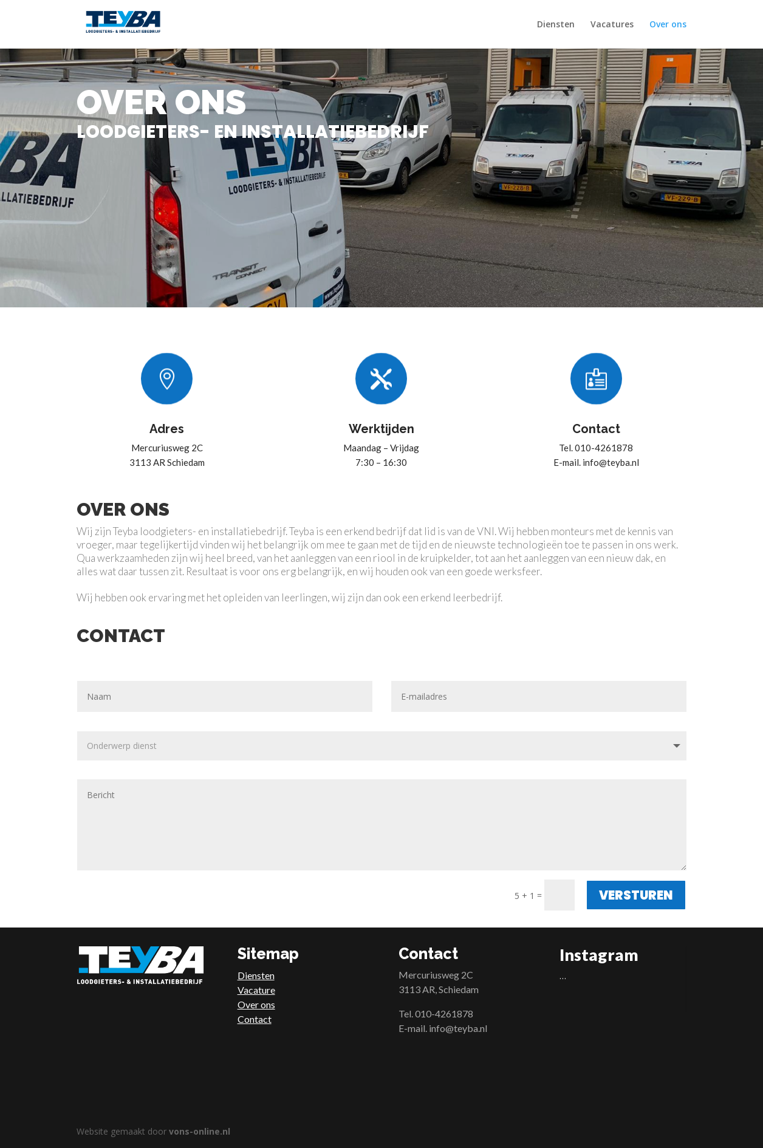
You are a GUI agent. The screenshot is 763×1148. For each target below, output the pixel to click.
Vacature (256, 990)
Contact (255, 1019)
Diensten (556, 25)
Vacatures (612, 25)
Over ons (667, 25)
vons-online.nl (199, 1131)
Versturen (636, 895)
